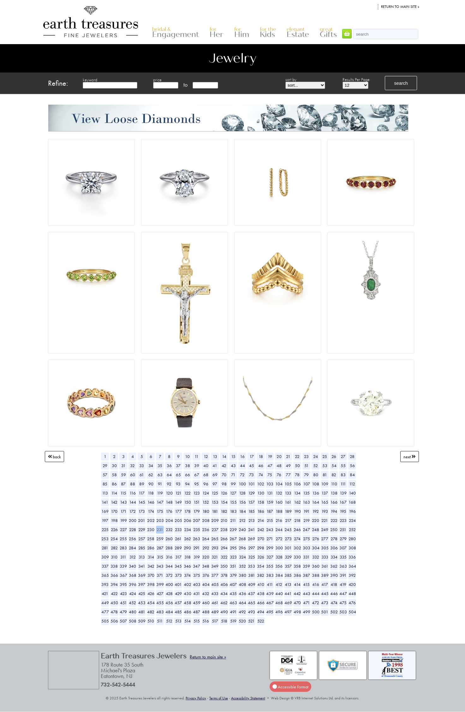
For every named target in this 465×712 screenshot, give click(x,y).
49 (288, 465)
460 (206, 602)
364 (352, 566)
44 (242, 465)
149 (178, 502)
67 (196, 475)
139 (343, 493)
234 (187, 529)
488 (206, 612)
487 (196, 612)
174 (151, 511)
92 (169, 484)
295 (233, 548)
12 (206, 456)
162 (297, 502)
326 (260, 557)
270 (260, 538)
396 (132, 584)
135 (306, 493)
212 (242, 520)
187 (269, 511)
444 (315, 593)
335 (343, 557)
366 (114, 575)
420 (352, 584)
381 (251, 575)
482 (150, 612)
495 (269, 612)
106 (297, 484)
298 (260, 548)
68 (205, 475)
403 (196, 584)
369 (142, 575)
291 (196, 548)
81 (325, 475)
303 (306, 548)
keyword (90, 80)
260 (169, 538)
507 (123, 621)
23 (306, 456)
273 (288, 538)
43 (233, 465)
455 (160, 602)
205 (178, 520)
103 (269, 484)
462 (224, 602)
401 (178, 584)
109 (324, 484)
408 (242, 584)
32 (132, 465)
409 (251, 584)
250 (333, 529)
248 (315, 529)
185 (251, 511)
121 (178, 493)
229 (141, 529)
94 (187, 484)
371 (160, 575)
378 (224, 575)
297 (251, 548)
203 (160, 520)
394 (114, 584)
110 (334, 484)
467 (270, 602)
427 (160, 593)
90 (150, 484)
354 (260, 566)
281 (105, 548)
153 (215, 502)
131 (270, 493)
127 (233, 493)
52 (315, 465)
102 (260, 484)
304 (315, 548)
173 (141, 511)
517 (215, 621)
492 (242, 612)
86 (114, 484)
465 (251, 602)
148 (169, 502)
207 (196, 520)
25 (324, 456)
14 (224, 456)
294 (224, 548)
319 (197, 557)
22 (297, 456)
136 (315, 493)
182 (224, 511)
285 (141, 548)
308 (352, 548)
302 (297, 548)
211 (233, 520)
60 (132, 475)
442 (297, 593)
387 (306, 575)
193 (324, 511)
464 (242, 602)
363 (343, 566)
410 (260, 584)
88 (132, 484)
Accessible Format (290, 686)
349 (214, 566)
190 (297, 511)
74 (261, 475)
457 (178, 602)
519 (233, 621)
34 (150, 465)
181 (215, 511)
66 (187, 475)
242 (260, 529)
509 (142, 621)
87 (123, 484)
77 (288, 475)
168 (352, 502)
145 (141, 502)
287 (160, 548)
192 (315, 511)
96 (205, 484)
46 (260, 465)
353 (251, 566)
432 (205, 593)
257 (141, 538)
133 (288, 493)
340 (132, 566)
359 (306, 566)
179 (196, 511)
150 (187, 502)
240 (242, 529)
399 (160, 584)
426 (150, 593)
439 (270, 593)
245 (288, 529)
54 (334, 465)
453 (142, 602)
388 (315, 575)
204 (169, 520)
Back (54, 456)
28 (352, 456)
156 (242, 502)
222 (334, 520)
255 (123, 538)
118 (151, 493)
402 (187, 584)
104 (279, 484)
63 (160, 475)
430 (187, 593)
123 (196, 493)
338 (114, 566)
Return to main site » (400, 6)
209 (215, 520)
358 (297, 566)
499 (306, 612)
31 (123, 465)
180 (205, 511)
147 (160, 502)
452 (132, 602)
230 (150, 529)
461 (215, 602)
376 (205, 575)
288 (169, 548)
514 (187, 621)
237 (215, 529)
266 (224, 538)
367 (123, 575)
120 (169, 493)
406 (224, 584)
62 (150, 475)
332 (315, 557)
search (401, 83)
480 (132, 612)
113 (105, 493)
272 (279, 538)
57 (105, 475)
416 (315, 584)
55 (343, 465)
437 (251, 593)
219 (306, 520)
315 (160, 557)
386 (297, 575)
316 (169, 557)
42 (224, 465)
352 (242, 566)
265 (214, 538)
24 (315, 456)
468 (279, 602)
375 (196, 575)
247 (306, 529)
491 (233, 612)
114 (114, 493)
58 (114, 475)
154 (224, 502)
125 (215, 493)
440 (279, 593)
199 (123, 520)
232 (169, 529)
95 (196, 484)
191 (306, 511)
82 (333, 475)
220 (315, 520)
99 (233, 484)
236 (205, 529)
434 (224, 593)
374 (187, 575)
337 (105, 566)
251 (343, 529)
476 (352, 602)
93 (178, 484)
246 (297, 529)
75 (269, 475)
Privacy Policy (196, 698)
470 (297, 602)
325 (251, 557)
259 (160, 538)
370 (150, 575)
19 (270, 456)
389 (325, 575)
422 (114, 593)
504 (352, 612)
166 (333, 502)
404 (206, 584)
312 (132, 557)
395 (123, 584)
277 (324, 538)
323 (233, 557)
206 (187, 520)
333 (324, 557)
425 (141, 593)
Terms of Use (218, 698)
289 (178, 548)
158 (260, 502)
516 (205, 621)
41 (214, 465)
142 (114, 502)
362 (333, 566)
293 (215, 548)
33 (141, 465)
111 (343, 484)
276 (315, 538)
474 (334, 602)
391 (343, 575)
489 (215, 612)
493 (251, 612)
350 (224, 566)
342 (150, 566)
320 (205, 557)
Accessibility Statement (248, 698)
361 (324, 566)
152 (205, 502)
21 (288, 456)
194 (334, 511)
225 (105, 529)
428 (169, 593)
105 (288, 484)
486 (187, 612)
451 (123, 602)
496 (279, 612)
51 (306, 465)
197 (105, 520)
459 (196, 602)
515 (197, 621)
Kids (268, 32)
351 (233, 566)
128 (242, 493)
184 (242, 511)
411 (270, 584)
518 (224, 621)
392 (352, 575)
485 (178, 612)
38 (187, 465)
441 (288, 593)
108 (315, 484)
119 (160, 493)
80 (315, 475)
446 (334, 593)
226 (114, 529)
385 (288, 575)
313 (142, 557)
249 (324, 529)
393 (105, 584)
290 (187, 548)
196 (352, 511)
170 (114, 511)
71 (233, 475)
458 (187, 602)
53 (324, 465)
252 (352, 529)
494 (260, 612)
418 (334, 584)
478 (114, 612)
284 (132, 548)
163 (306, 502)
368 (132, 575)
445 (325, 593)
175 (160, 511)
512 (169, 621)
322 (224, 557)
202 (151, 520)
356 (279, 566)
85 (105, 484)
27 (343, 456)
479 (123, 612)
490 (224, 612)
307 (343, 548)
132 (279, 493)
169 (105, 511)
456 (169, 602)
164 (315, 502)
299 (269, 548)
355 (269, 566)
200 (132, 520)
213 (251, 520)
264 (205, 538)
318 (187, 557)
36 (169, 465)
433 (214, 593)
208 (206, 520)
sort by (290, 79)
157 (251, 502)
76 (279, 475)
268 (242, 538)
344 (169, 566)
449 (105, 602)
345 (178, 566)
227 (123, 529)
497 (288, 612)
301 (288, 548)
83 (343, 475)
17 (251, 456)
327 (269, 557)
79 (306, 475)
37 (178, 465)
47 (269, 465)
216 (279, 520)
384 (279, 575)
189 (288, 511)
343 (160, 566)
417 (324, 584)
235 (196, 529)
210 (224, 520)
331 (306, 557)
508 (132, 621)
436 (242, 593)
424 (132, 593)
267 (233, 538)
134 (297, 493)
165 (324, 502)
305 (325, 548)
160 (279, 502)
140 (352, 493)
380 (242, 575)
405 (215, 584)
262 (187, 538)
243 (269, 529)
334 (334, 557)
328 (279, 557)
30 (114, 465)
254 (114, 538)
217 (288, 520)
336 (352, 557)
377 (214, 575)
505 (105, 621)
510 (150, 621)
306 (334, 548)
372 (169, 575)
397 (141, 584)
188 (279, 511)
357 (288, 566)
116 (132, 493)
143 (123, 502)
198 (114, 520)
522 (260, 621)
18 (261, 456)
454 (151, 602)
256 (132, 538)
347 (196, 566)
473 (324, 602)
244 (279, 529)
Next (409, 456)
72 (242, 475)
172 (132, 511)
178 (187, 511)
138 (334, 493)
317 (178, 557)
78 (297, 475)
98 (224, 484)
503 (343, 612)
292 (205, 548)
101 (251, 484)
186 (260, 511)
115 (123, 493)
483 (160, 612)
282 (114, 548)
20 (279, 456)
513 (178, 621)
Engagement (175, 32)
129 (251, 493)
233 (178, 529)
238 (224, 529)
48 (279, 465)
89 (141, 484)
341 (141, 566)
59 (123, 475)
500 (315, 612)
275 (306, 538)
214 (261, 520)
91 (160, 484)
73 (251, 475)
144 (132, 502)
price (157, 80)
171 (123, 511)
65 (178, 475)
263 (196, 538)
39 (196, 465)
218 (297, 520)
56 (352, 465)
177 (178, 511)
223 (343, 520)
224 (352, 520)
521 (251, 621)
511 (160, 621)
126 (224, 493)
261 (178, 538)
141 (105, 502)
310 (114, 557)
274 (297, 538)
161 (288, 502)
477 (105, 612)
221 (324, 520)
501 (324, 612)
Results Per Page (356, 79)
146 (150, 502)
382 (260, 575)
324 (242, 557)
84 (352, 475)
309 (105, 557)
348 (205, 566)
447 (343, 593)
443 (306, 593)
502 (334, 612)
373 (178, 575)
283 (123, 548)
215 (270, 520)
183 (233, 511)
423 (123, 593)
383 (270, 575)
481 (141, 612)
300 (279, 548)
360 (315, 566)
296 (242, 548)
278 (334, 538)
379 (233, 575)
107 (306, 484)
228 (132, 529)
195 (343, 511)
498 (297, 612)
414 (297, 584)
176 (169, 511)
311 (123, 557)
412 (279, 584)
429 (178, 593)
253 (105, 538)
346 (187, 566)
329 (288, 557)
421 (105, 593)
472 (315, 602)
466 (261, 602)
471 (306, 602)
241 (251, 529)
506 (114, 621)
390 (334, 575)
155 (233, 502)
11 (196, 456)
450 (114, 602)
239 (233, 529)
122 (187, 493)
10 (187, 456)
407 (233, 584)
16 (242, 456)
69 (215, 475)
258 (150, 538)
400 (169, 584)
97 (214, 484)
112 (352, 484)
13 (215, 456)
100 (242, 484)
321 (215, 557)
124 (205, 493)
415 (306, 584)
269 (251, 538)
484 (169, 612)
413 (288, 584)
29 (105, 465)
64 (169, 475)
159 (269, 502)
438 (261, 593)
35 (160, 465)
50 (297, 465)
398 (151, 584)
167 (343, 502)
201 (141, 520)
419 (343, 584)
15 (233, 456)
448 (352, 593)
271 (269, 538)
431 (196, 593)
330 (297, 557)
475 (343, 602)
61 (142, 475)
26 (333, 456)
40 (205, 465)
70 (224, 475)
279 (343, 538)
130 (260, 493)
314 (151, 557)
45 (251, 465)
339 (123, 566)
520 (242, 621)
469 (288, 602)
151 (197, 502)
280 (352, 538)
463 (233, 602)
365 (105, 575)
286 (150, 548)
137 (324, 493)
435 (233, 593)
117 (142, 493)
